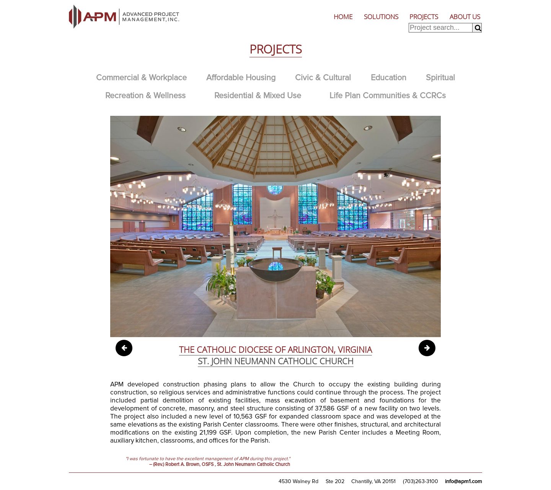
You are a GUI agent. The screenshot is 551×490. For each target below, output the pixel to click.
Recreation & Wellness (145, 96)
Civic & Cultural (323, 78)
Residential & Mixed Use (257, 96)
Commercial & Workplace (141, 78)
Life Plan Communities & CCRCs (387, 96)
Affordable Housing (241, 78)
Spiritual (440, 78)
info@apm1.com (463, 481)
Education (388, 78)
